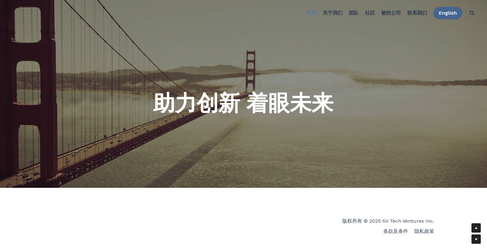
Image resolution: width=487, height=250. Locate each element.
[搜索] (469, 14)
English (445, 14)
